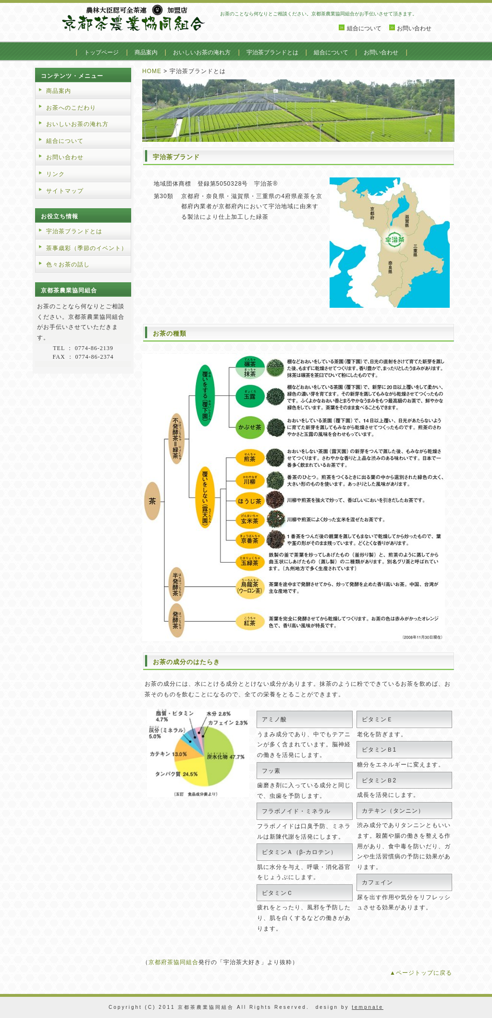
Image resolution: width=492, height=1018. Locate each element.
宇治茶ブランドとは (272, 52)
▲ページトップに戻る (421, 972)
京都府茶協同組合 (173, 962)
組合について (364, 28)
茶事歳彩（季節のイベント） (86, 248)
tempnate (367, 1007)
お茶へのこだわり (71, 107)
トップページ (101, 52)
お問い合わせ (414, 28)
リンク (55, 174)
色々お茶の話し (68, 264)
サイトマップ (65, 191)
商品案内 (146, 52)
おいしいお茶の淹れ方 (202, 52)
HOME (151, 71)
